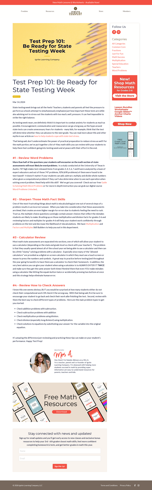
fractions (116, 50)
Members (126, 11)
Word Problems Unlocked (25, 189)
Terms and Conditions (109, 485)
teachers (116, 67)
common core (119, 47)
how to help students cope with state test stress (56, 136)
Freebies (24, 11)
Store (101, 11)
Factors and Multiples (23, 227)
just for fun (117, 53)
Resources (50, 11)
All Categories (118, 43)
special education (120, 64)
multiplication (118, 60)
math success (16, 96)
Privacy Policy (125, 485)
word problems (119, 70)
